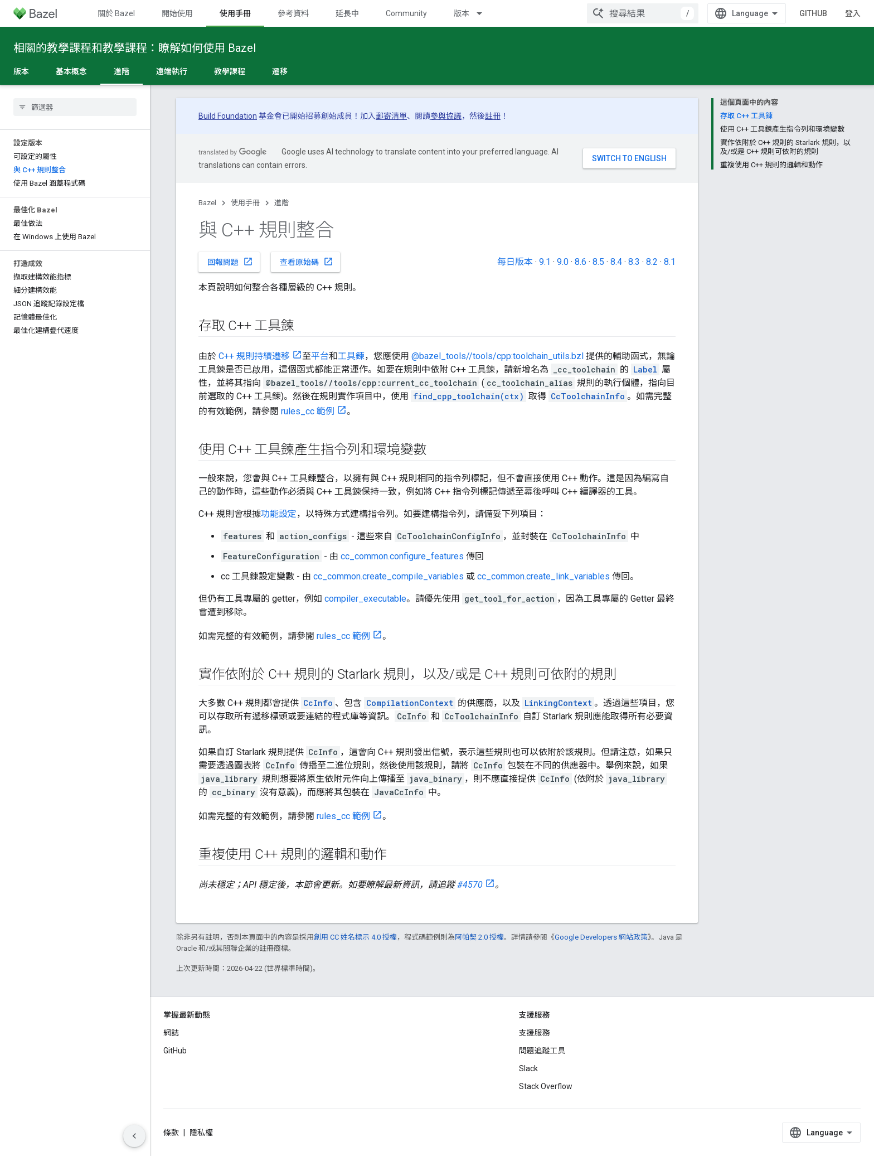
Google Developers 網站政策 (601, 937)
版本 (461, 13)
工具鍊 (351, 356)
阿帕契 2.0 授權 (479, 937)
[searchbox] (75, 107)
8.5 (598, 262)
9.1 (545, 262)
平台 (320, 356)
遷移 (280, 71)
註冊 (493, 116)
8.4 (616, 262)
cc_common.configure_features (402, 556)
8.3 (634, 262)
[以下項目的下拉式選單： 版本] (484, 13)
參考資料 (293, 13)
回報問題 (230, 262)
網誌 (171, 1032)
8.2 (652, 262)
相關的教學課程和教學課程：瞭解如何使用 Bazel (134, 48)
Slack (528, 1068)
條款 (171, 1132)
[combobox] (746, 13)
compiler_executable (365, 598)
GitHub (838, 13)
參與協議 (446, 116)
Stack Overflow (545, 1086)
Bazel (207, 203)
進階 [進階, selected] (121, 71)
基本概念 (71, 71)
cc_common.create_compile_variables (388, 576)
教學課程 (229, 71)
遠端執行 (171, 71)
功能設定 (279, 514)
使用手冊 (245, 203)
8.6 (580, 262)
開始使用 (177, 13)
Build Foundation (227, 116)
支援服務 (534, 1032)
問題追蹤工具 (542, 1050)
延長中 (347, 13)
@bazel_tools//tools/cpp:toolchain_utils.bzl (497, 356)
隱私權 (201, 1132)
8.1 (670, 262)
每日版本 (515, 262)
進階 (281, 203)
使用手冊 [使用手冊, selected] (235, 13)
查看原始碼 (306, 262)
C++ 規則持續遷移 (254, 356)
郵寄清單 (391, 116)
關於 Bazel (116, 13)
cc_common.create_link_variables (543, 576)
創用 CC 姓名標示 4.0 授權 (355, 937)
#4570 (470, 884)
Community (406, 13)
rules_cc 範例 (307, 411)
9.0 (563, 262)
